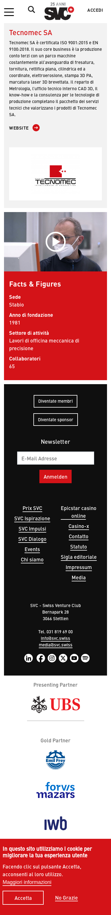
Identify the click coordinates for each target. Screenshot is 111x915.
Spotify (85, 658)
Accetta (23, 902)
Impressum (79, 567)
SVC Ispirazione (32, 518)
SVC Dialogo (32, 538)
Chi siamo (32, 559)
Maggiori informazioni (27, 887)
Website (19, 128)
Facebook (41, 658)
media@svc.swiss (55, 645)
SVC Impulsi (32, 528)
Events (32, 549)
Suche (30, 9)
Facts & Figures (35, 283)
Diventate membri (55, 401)
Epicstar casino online (78, 511)
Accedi (95, 10)
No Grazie (66, 902)
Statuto (78, 546)
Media (79, 577)
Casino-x (78, 525)
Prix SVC (32, 507)
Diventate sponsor (55, 419)
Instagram (52, 658)
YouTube (74, 658)
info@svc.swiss (55, 638)
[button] (9, 12)
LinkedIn (28, 658)
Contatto (78, 536)
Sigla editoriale (79, 556)
